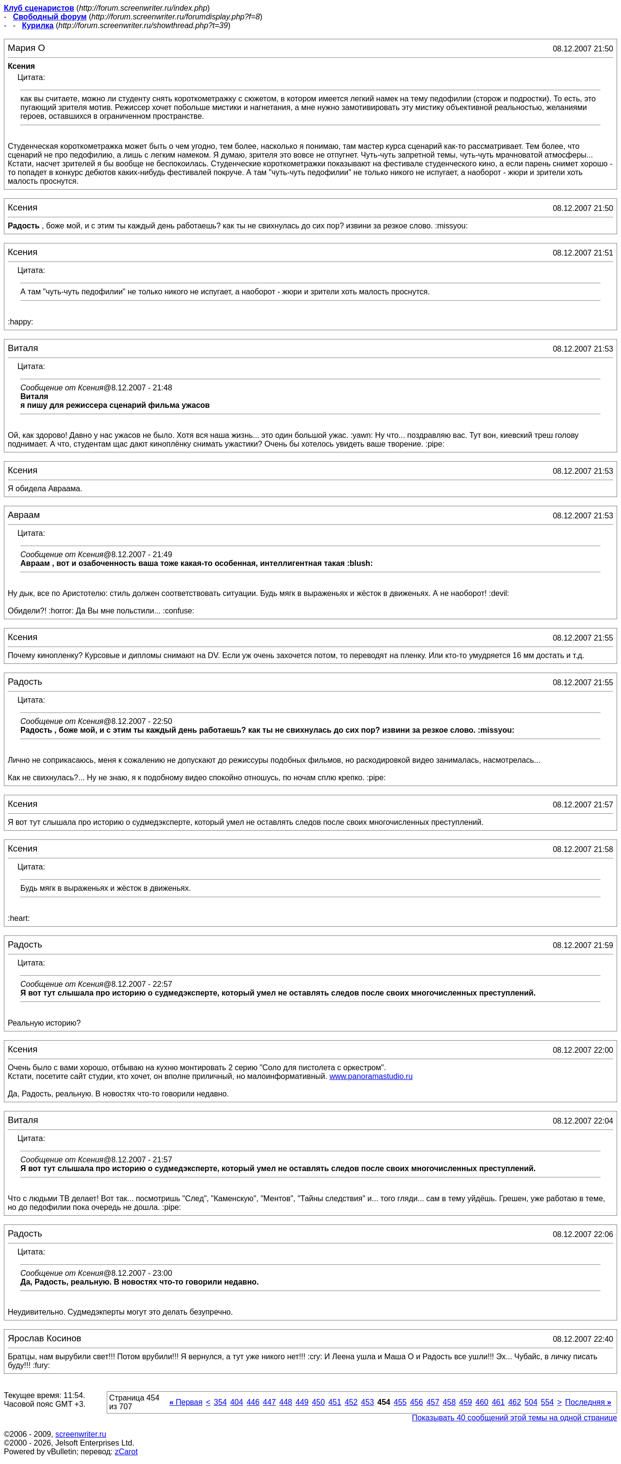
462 (514, 1402)
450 (318, 1402)
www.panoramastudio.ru (371, 1076)
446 (253, 1402)
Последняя (588, 1402)
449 (302, 1402)
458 (449, 1402)
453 (367, 1402)
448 (286, 1402)
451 (335, 1402)
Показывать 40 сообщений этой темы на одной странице (514, 1418)
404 (236, 1402)
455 (400, 1402)
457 (433, 1402)
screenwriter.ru (80, 1434)
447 (269, 1402)
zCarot (126, 1452)
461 (498, 1402)
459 (465, 1402)
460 (482, 1402)
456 (416, 1402)
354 (220, 1402)
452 (351, 1402)
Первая (186, 1402)
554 (547, 1402)
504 (531, 1402)
